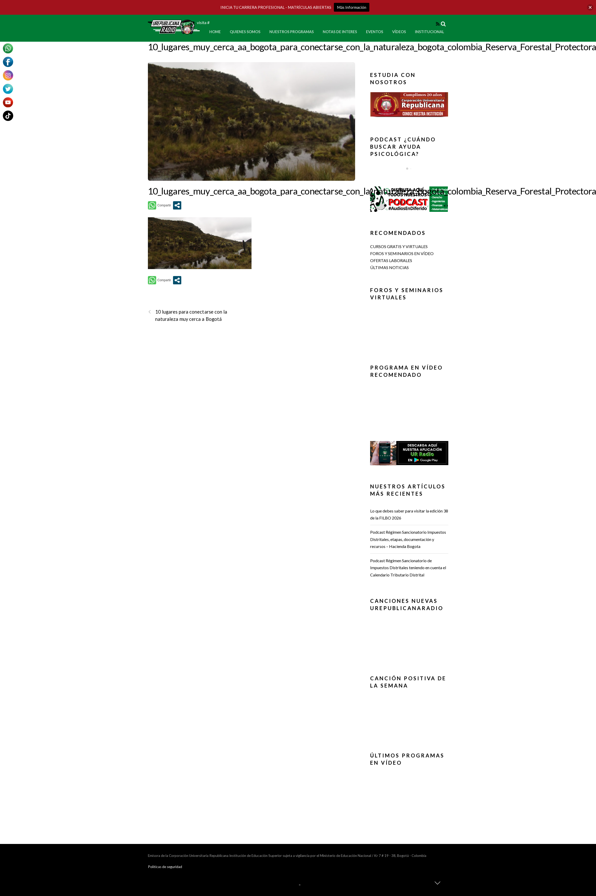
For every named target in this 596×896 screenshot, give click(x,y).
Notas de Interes (340, 32)
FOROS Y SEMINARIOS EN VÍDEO (402, 253)
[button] (409, 104)
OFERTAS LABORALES (391, 260)
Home (215, 32)
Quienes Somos (245, 32)
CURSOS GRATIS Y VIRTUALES (399, 246)
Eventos (374, 32)
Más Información (351, 7)
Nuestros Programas (291, 32)
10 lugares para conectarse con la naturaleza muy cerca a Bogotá (187, 315)
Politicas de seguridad (165, 867)
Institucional (429, 32)
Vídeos (399, 32)
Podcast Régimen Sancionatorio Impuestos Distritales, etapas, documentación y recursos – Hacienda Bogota (408, 539)
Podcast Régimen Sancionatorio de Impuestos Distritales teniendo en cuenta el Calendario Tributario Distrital (408, 567)
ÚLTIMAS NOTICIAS (389, 267)
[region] (409, 106)
